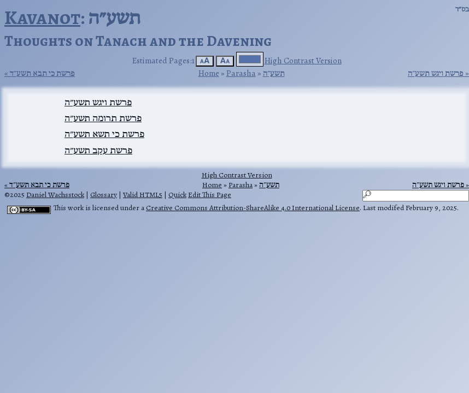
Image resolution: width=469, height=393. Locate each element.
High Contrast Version (303, 60)
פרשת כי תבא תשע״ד (42, 73)
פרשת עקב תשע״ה (98, 150)
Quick (177, 194)
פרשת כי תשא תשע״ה (104, 133)
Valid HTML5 (142, 194)
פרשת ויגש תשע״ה (436, 73)
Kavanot (42, 17)
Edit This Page (209, 194)
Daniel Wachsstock (55, 194)
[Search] (415, 195)
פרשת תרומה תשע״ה (103, 117)
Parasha (241, 73)
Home (208, 73)
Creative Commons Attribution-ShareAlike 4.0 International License (253, 208)
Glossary (103, 194)
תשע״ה (274, 73)
